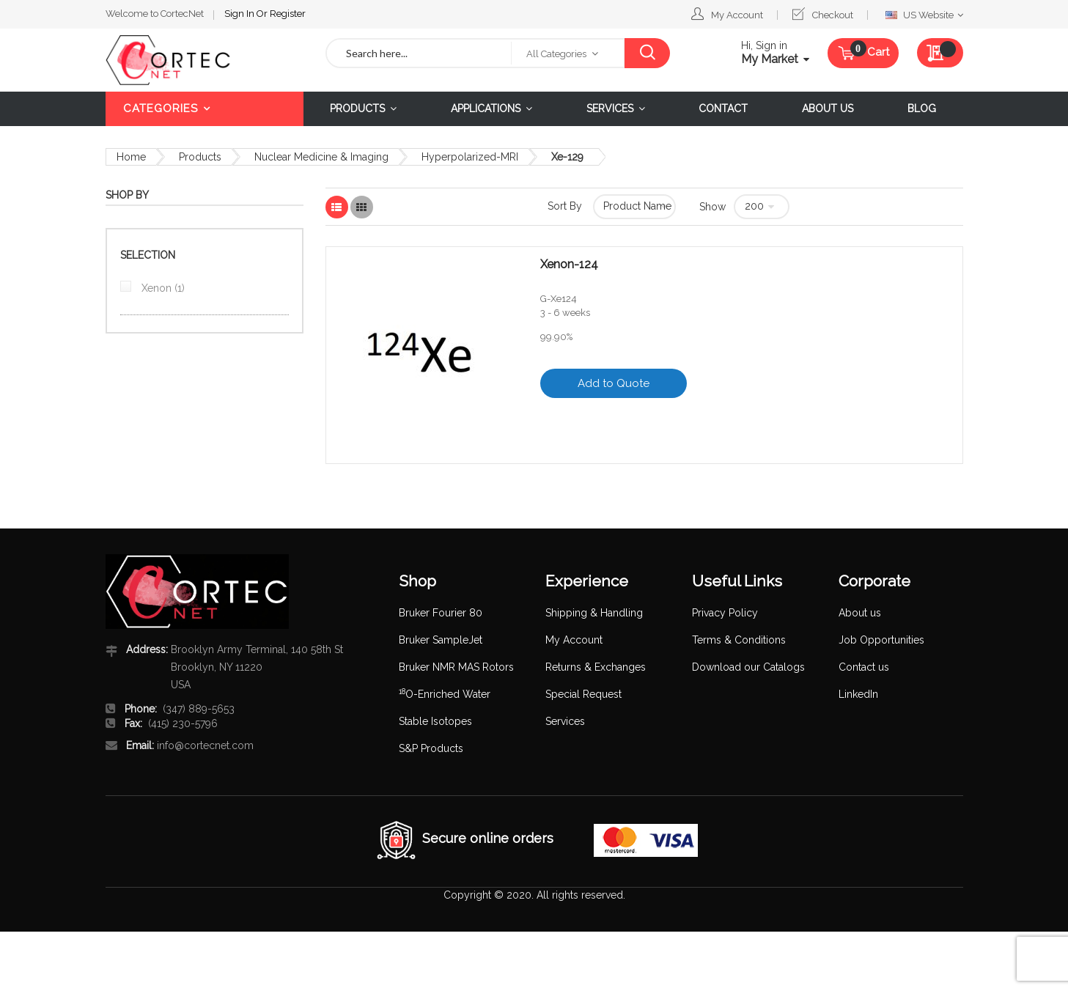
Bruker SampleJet (440, 640)
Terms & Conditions (739, 640)
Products (200, 157)
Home (131, 157)
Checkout (832, 15)
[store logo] (204, 60)
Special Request (583, 694)
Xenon (162, 288)
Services (565, 721)
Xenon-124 (569, 264)
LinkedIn (858, 694)
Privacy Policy (725, 613)
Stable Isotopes (435, 721)
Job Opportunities (881, 640)
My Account (737, 15)
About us (860, 613)
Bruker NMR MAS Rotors (456, 667)
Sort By (565, 206)
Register (288, 13)
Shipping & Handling (594, 613)
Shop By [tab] (127, 195)
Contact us (864, 667)
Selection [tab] (147, 255)
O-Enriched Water (444, 694)
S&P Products (431, 748)
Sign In (240, 13)
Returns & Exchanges (595, 667)
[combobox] (419, 53)
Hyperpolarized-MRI (469, 157)
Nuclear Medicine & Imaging (321, 157)
